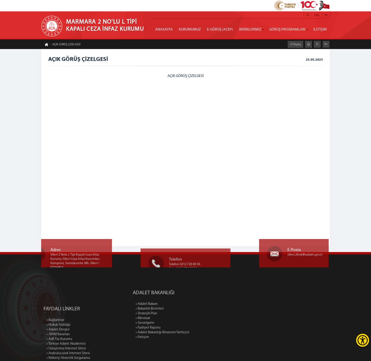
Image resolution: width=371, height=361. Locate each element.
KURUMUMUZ (190, 30)
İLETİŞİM (320, 30)
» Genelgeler (160, 323)
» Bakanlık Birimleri (165, 309)
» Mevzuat (158, 318)
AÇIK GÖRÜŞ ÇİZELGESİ (65, 44)
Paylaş (297, 44)
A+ (326, 44)
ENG (316, 15)
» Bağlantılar (55, 335)
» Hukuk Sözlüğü (58, 340)
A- (317, 44)
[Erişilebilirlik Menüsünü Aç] (362, 340)
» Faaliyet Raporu (163, 327)
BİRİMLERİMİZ (250, 30)
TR (325, 15)
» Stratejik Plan (162, 313)
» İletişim (158, 337)
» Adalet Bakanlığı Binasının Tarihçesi (178, 332)
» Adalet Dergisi (58, 344)
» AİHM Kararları (58, 349)
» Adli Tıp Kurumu (59, 354)
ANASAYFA (164, 30)
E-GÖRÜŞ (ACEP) (220, 30)
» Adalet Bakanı (162, 304)
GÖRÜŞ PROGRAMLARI (287, 30)
